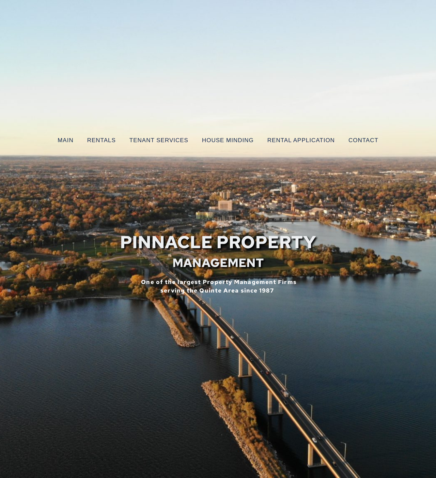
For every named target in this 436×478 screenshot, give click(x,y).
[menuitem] (65, 140)
